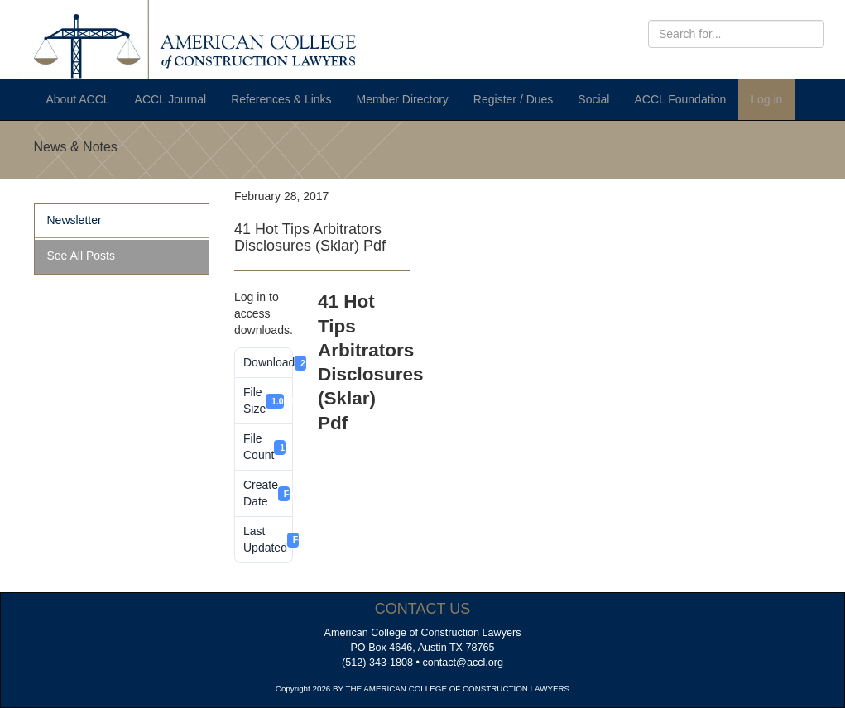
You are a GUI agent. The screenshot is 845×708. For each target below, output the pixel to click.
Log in (766, 99)
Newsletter (74, 220)
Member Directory (403, 99)
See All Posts (81, 255)
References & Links (281, 99)
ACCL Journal (171, 99)
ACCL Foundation (680, 99)
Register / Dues (513, 99)
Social (593, 99)
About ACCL (78, 99)
